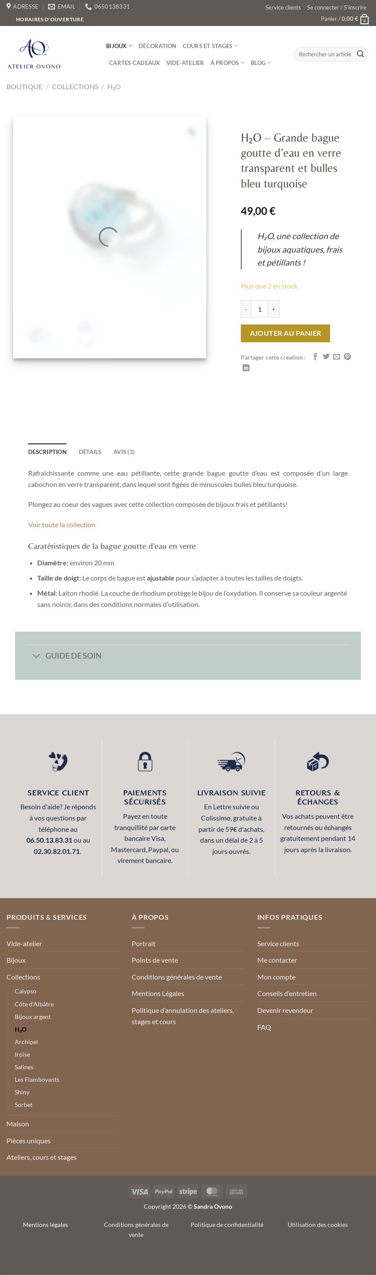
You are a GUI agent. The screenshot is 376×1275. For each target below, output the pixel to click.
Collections (75, 86)
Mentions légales (45, 1224)
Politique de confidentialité (227, 1224)
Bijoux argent (33, 1016)
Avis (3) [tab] (124, 451)
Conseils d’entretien (287, 993)
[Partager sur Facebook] (315, 357)
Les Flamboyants (37, 1079)
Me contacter (277, 960)
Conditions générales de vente (177, 977)
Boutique (24, 86)
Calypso (25, 991)
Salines (24, 1067)
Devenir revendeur (285, 1010)
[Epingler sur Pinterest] (347, 357)
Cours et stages (210, 46)
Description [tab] (47, 451)
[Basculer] (36, 656)
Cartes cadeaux (134, 62)
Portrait (144, 943)
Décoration (158, 45)
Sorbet (23, 1104)
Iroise (22, 1054)
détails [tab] (90, 451)
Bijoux (119, 46)
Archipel (26, 1041)
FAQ (264, 1027)
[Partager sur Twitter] (326, 357)
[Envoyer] (360, 54)
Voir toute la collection (61, 524)
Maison (17, 1123)
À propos (228, 62)
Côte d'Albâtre (34, 1004)
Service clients (283, 7)
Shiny (22, 1092)
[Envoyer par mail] (336, 357)
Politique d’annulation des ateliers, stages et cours (183, 1015)
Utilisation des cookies (318, 1224)
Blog (261, 62)
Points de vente (155, 960)
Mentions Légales (158, 993)
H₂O (114, 86)
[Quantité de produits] (259, 309)
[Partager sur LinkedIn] (246, 368)
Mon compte (276, 977)
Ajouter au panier (285, 333)
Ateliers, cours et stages (41, 1157)
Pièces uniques (28, 1140)
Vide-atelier (185, 62)
